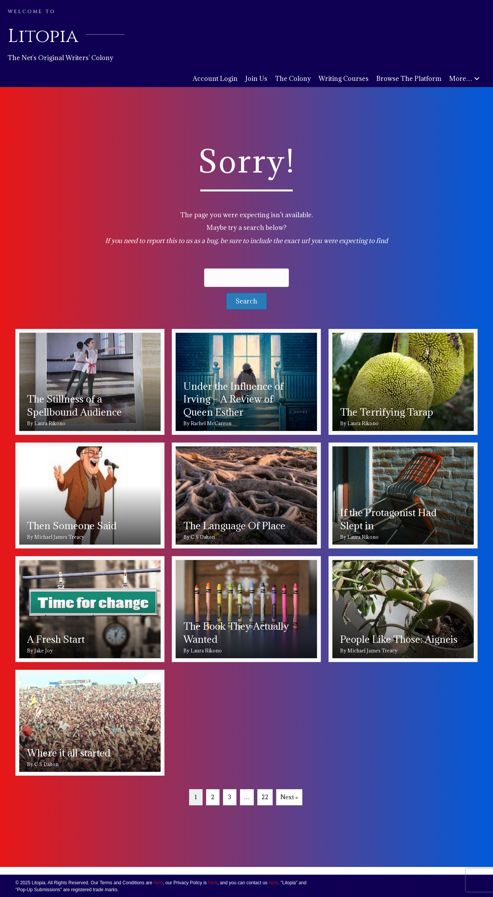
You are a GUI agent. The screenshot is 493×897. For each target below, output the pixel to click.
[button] (476, 78)
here (158, 882)
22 (265, 797)
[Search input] (246, 277)
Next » (289, 797)
